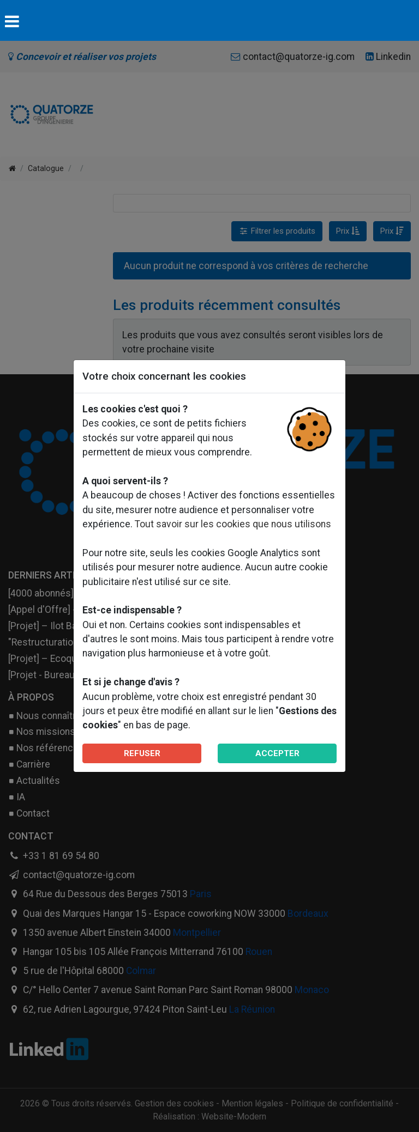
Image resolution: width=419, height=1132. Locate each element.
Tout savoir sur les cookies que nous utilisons (233, 524)
